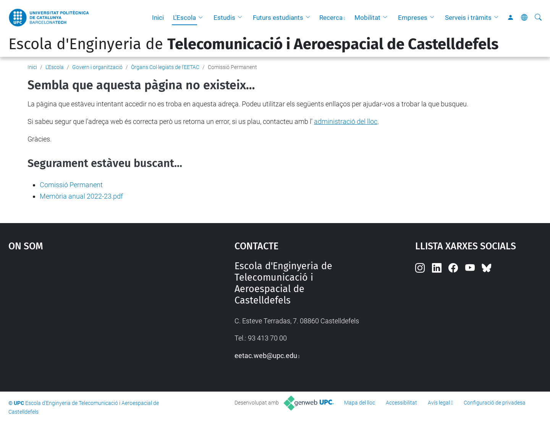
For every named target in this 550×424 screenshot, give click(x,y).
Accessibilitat (401, 403)
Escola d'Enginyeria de (253, 44)
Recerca (331, 17)
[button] (202, 17)
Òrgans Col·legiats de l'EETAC (165, 67)
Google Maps (94, 317)
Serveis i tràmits (468, 17)
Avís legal (439, 403)
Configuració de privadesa (495, 403)
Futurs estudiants (278, 17)
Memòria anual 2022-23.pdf (81, 196)
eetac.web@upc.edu (266, 356)
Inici (158, 17)
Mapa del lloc (359, 403)
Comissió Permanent (71, 185)
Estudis (224, 17)
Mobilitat (367, 17)
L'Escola (184, 17)
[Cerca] (538, 17)
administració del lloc (345, 121)
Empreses (412, 17)
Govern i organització (97, 67)
